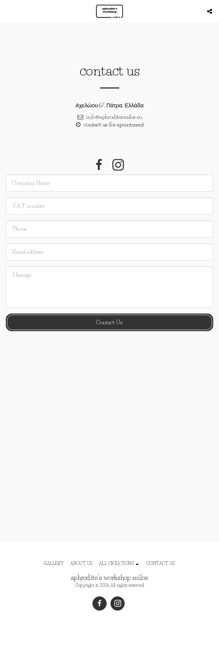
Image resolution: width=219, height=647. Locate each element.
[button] (8, 11)
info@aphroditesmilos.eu (109, 116)
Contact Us (109, 322)
